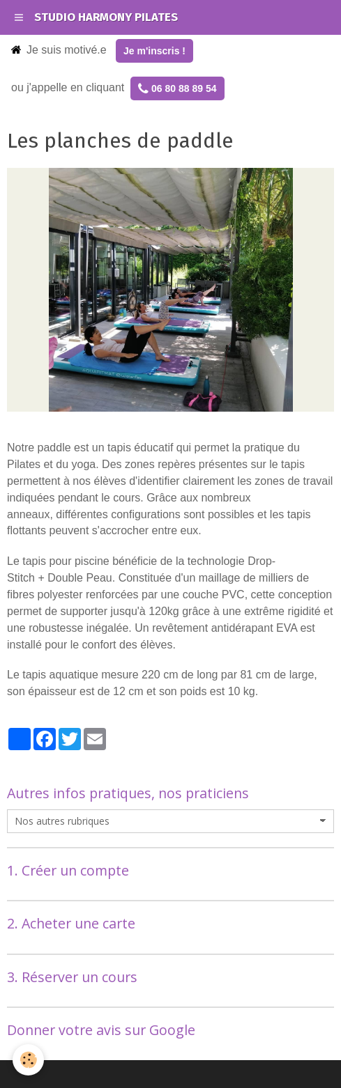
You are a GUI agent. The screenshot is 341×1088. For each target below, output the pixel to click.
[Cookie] (28, 1059)
